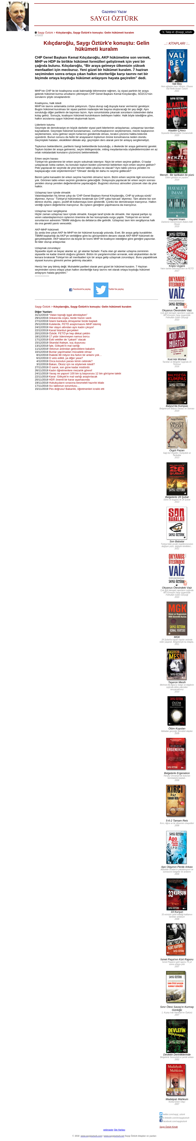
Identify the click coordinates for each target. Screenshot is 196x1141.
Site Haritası (119, 1130)
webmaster (108, 1130)
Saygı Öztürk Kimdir (169, 1127)
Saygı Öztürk (45, 32)
